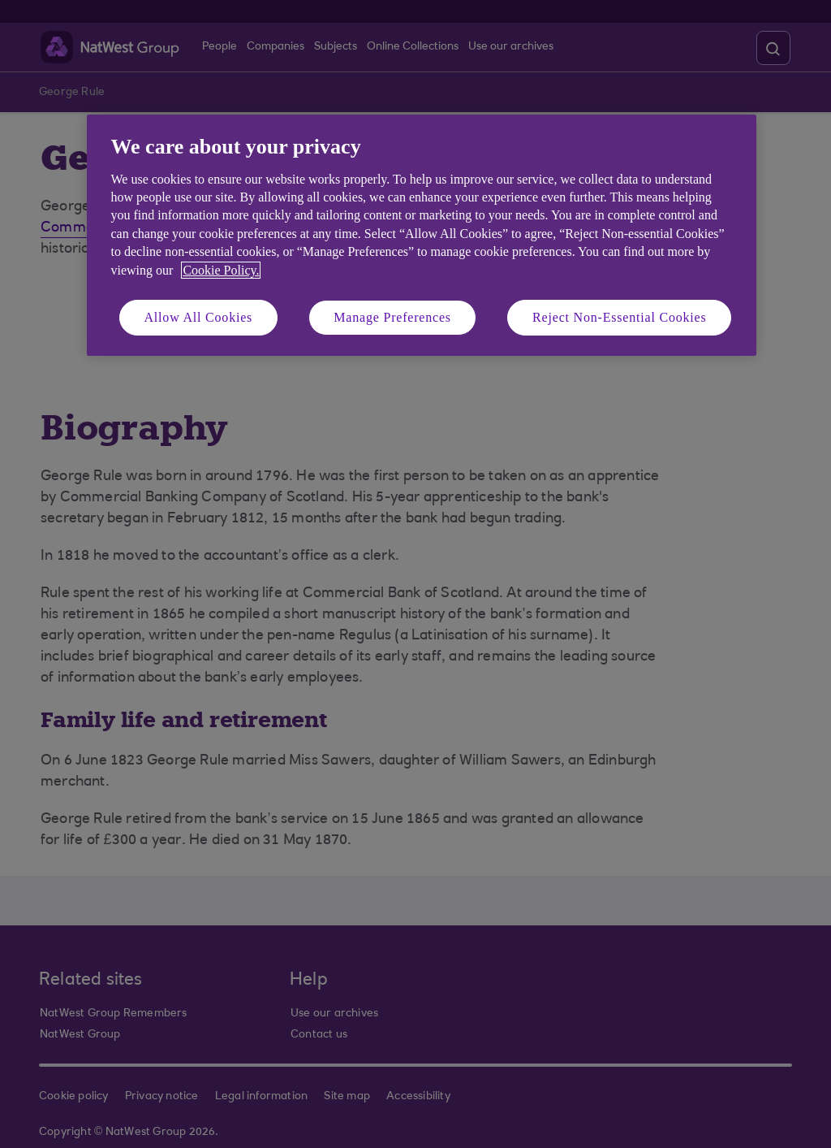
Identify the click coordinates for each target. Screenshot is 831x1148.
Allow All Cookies (198, 317)
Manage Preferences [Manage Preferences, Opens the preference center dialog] (392, 317)
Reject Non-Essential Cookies (619, 317)
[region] (421, 235)
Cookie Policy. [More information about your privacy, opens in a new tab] (221, 270)
